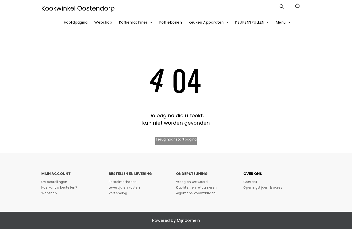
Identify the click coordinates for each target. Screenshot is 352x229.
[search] (281, 7)
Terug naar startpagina (176, 139)
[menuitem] (75, 22)
